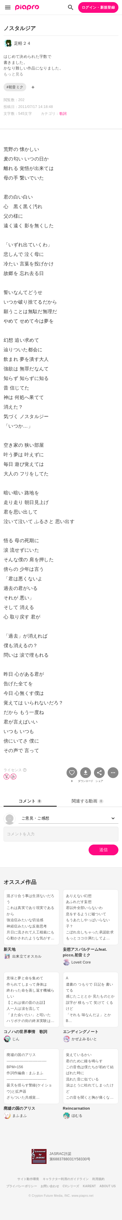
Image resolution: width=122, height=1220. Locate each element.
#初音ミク (15, 87)
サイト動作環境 (28, 1179)
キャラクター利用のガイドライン (66, 1179)
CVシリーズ (71, 1186)
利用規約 (98, 1179)
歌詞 (63, 114)
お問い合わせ (50, 1186)
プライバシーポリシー (21, 1186)
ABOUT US (107, 1186)
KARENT (89, 1186)
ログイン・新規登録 (98, 7)
